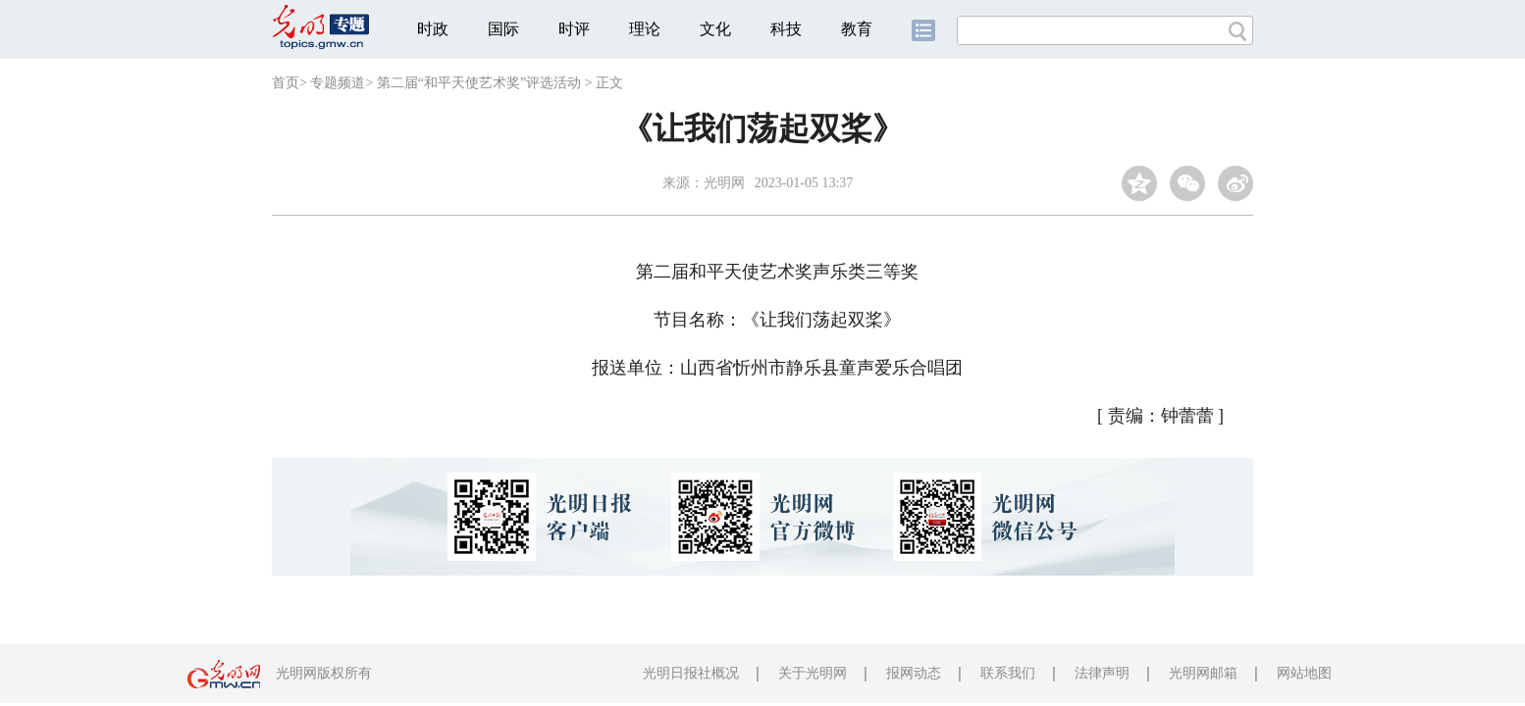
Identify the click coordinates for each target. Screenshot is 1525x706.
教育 (856, 29)
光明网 (724, 183)
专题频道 (337, 83)
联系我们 (1007, 673)
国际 (503, 29)
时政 (432, 29)
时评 (574, 29)
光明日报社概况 (691, 673)
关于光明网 (812, 673)
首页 (285, 83)
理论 (644, 29)
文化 (715, 29)
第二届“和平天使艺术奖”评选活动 (479, 83)
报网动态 (913, 673)
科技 (786, 29)
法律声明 (1102, 673)
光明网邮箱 (1203, 673)
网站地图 (1304, 673)
